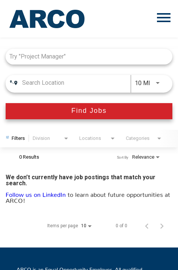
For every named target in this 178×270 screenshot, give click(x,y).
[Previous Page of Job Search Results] (146, 225)
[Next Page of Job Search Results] (161, 225)
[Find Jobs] (89, 111)
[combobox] (85, 56)
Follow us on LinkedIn (37, 193)
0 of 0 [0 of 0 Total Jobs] (121, 226)
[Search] (89, 111)
